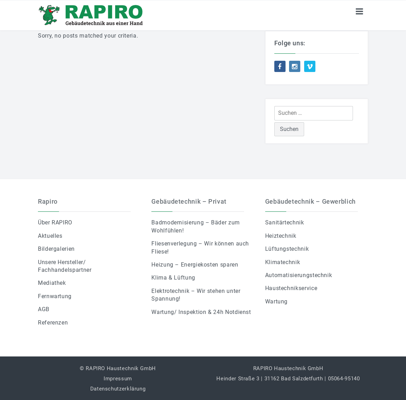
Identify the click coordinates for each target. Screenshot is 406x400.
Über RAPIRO (55, 222)
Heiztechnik (280, 235)
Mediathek (52, 283)
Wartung (276, 301)
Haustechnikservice (291, 288)
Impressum (118, 378)
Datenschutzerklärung (118, 389)
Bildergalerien (56, 248)
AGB (44, 309)
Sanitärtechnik (284, 222)
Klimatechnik (282, 262)
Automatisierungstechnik (298, 275)
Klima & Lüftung (173, 277)
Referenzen (53, 322)
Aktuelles (50, 235)
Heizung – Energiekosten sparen (194, 264)
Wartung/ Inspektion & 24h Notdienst (201, 312)
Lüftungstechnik (287, 248)
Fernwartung (55, 296)
